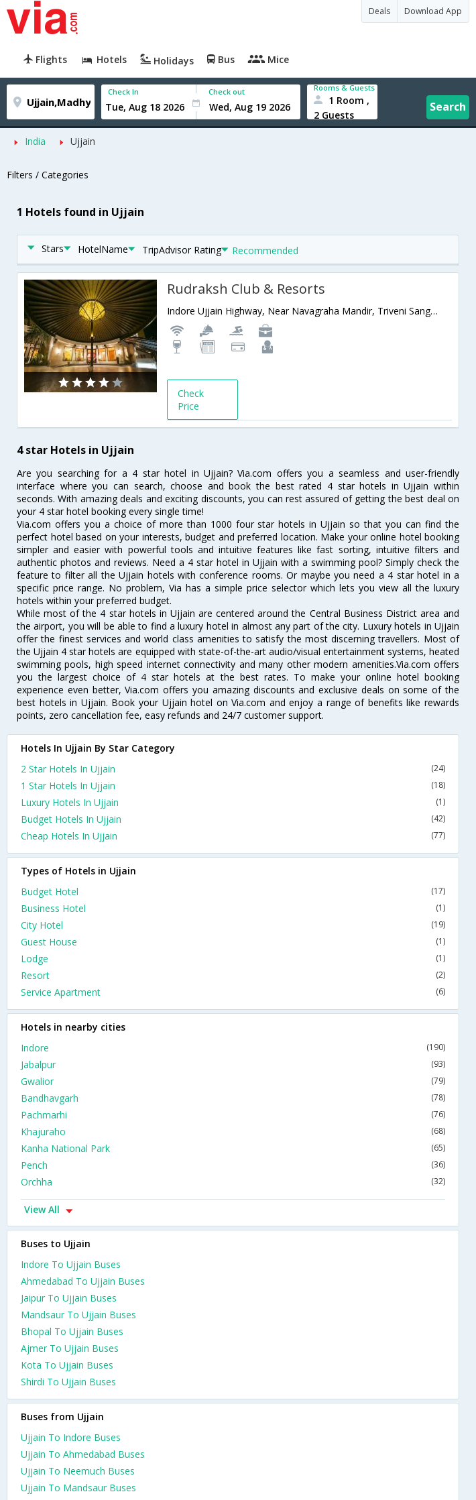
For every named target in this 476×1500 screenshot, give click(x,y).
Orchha (233, 1181)
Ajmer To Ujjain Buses (70, 1348)
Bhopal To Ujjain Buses (72, 1331)
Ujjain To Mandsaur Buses (78, 1487)
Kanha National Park (233, 1148)
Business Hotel (233, 908)
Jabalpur (233, 1064)
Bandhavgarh (233, 1098)
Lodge (233, 958)
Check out (227, 91)
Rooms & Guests (344, 87)
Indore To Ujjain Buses (71, 1264)
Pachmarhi (233, 1114)
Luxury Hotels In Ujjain (233, 802)
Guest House (233, 941)
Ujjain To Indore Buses (71, 1437)
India (35, 141)
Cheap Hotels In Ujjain (233, 835)
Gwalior (233, 1081)
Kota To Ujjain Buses (67, 1365)
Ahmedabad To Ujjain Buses (83, 1281)
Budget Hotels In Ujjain (233, 819)
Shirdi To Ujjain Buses (68, 1381)
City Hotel (233, 925)
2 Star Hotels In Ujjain (233, 768)
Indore (233, 1047)
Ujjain (82, 141)
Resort (233, 975)
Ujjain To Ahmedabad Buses (83, 1454)
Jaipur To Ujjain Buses (69, 1297)
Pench (233, 1165)
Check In (123, 91)
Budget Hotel (233, 891)
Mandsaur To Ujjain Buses (78, 1314)
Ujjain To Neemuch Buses (78, 1470)
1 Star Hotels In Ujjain (233, 785)
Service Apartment (233, 992)
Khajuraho (233, 1131)
